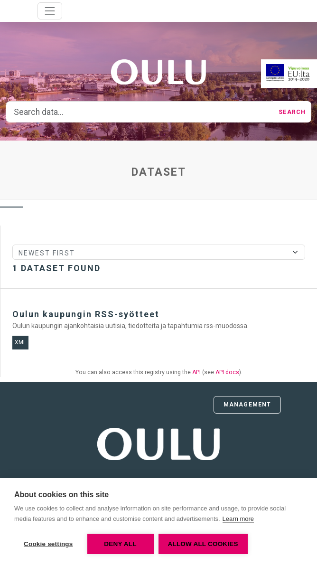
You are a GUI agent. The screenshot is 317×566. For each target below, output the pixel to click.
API (196, 372)
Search (292, 112)
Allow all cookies (203, 543)
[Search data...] (139, 112)
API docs (227, 372)
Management (247, 404)
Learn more (238, 518)
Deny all (120, 543)
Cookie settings (48, 543)
